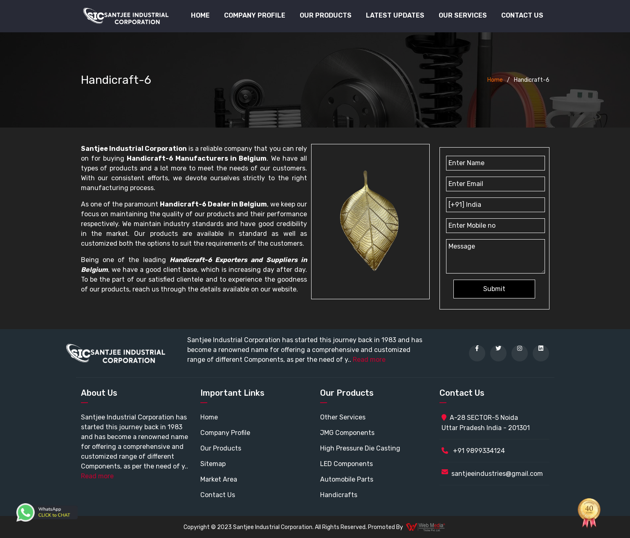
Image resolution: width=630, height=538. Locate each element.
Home (200, 15)
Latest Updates (395, 15)
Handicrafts (338, 495)
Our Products (220, 448)
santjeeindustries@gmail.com (497, 473)
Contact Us (522, 15)
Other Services (342, 417)
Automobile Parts (346, 479)
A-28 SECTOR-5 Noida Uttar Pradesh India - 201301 (486, 423)
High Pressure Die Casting (360, 448)
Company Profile (254, 15)
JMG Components (347, 433)
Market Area (218, 479)
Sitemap (213, 464)
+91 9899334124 (473, 451)
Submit (494, 289)
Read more (369, 359)
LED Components (346, 464)
